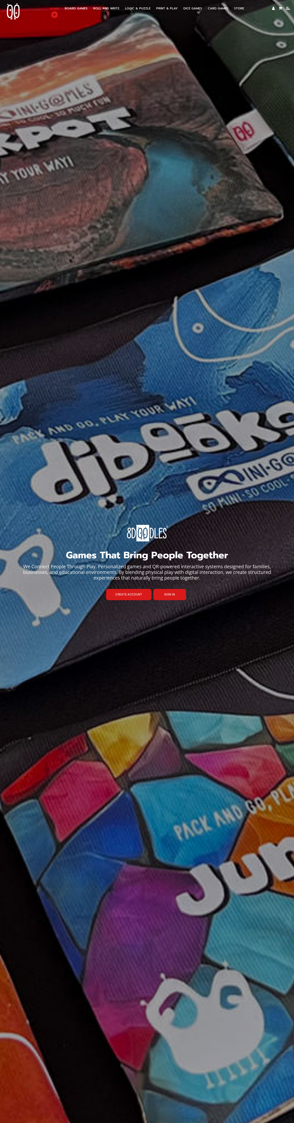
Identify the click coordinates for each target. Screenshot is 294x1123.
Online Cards (68, 1079)
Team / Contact (163, 1083)
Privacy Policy (198, 1079)
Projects (135, 1079)
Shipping (221, 1079)
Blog (115, 1083)
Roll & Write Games (80, 1074)
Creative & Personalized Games (186, 1069)
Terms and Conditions (165, 1079)
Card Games (219, 1074)
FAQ (119, 1079)
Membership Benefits (140, 1069)
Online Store (135, 1083)
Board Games (227, 1069)
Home (154, 141)
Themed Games (97, 1079)
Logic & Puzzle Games (162, 1074)
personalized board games (141, 329)
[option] (147, 67)
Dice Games (194, 1074)
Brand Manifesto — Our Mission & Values (87, 1069)
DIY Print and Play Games (120, 1074)
